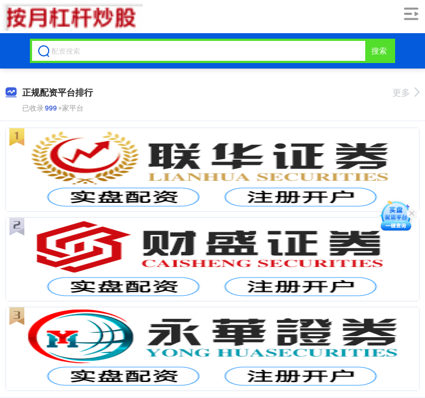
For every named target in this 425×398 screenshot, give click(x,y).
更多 (405, 92)
